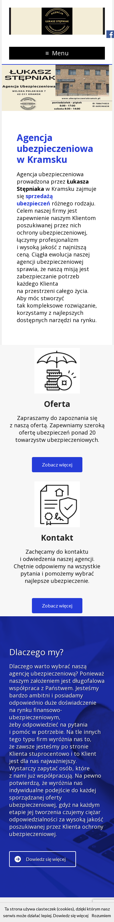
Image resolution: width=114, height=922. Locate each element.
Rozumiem (101, 915)
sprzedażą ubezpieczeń (35, 199)
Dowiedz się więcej (70, 915)
